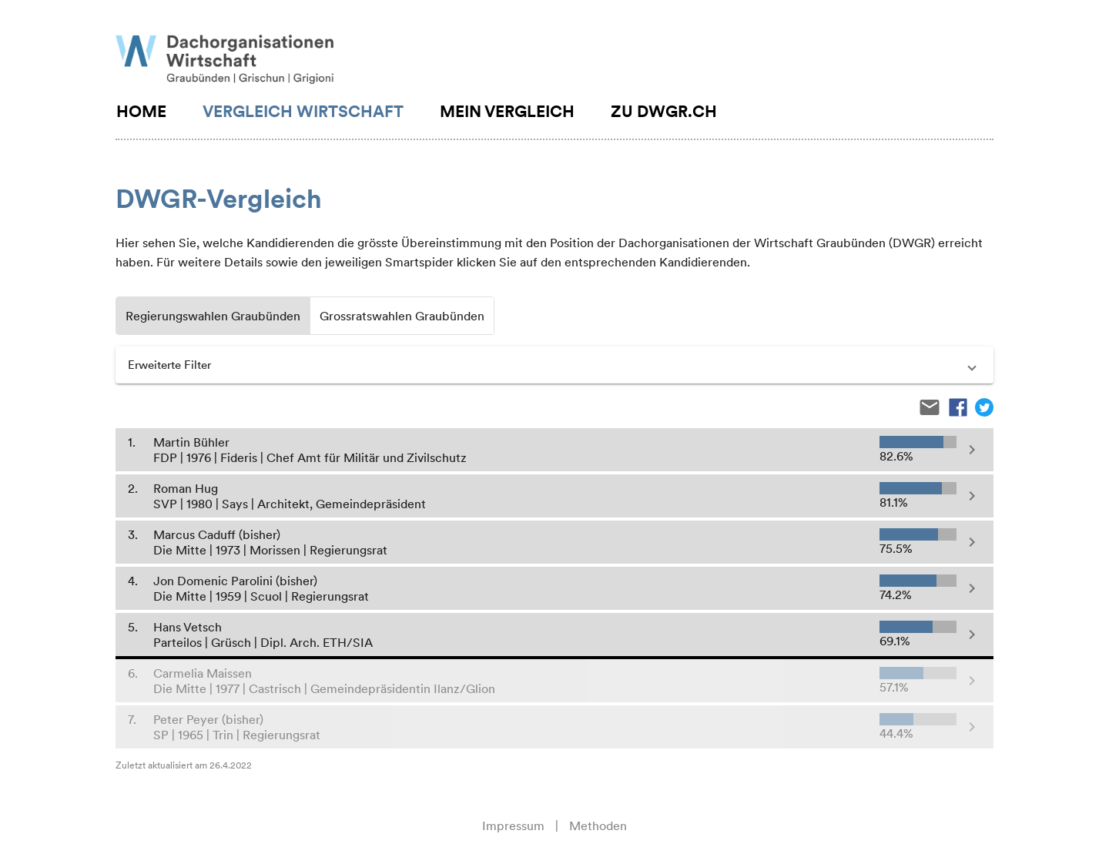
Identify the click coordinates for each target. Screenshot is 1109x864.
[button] (554, 365)
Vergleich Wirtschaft (303, 111)
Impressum (513, 825)
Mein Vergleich (507, 111)
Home (141, 111)
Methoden (598, 825)
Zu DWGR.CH (664, 111)
